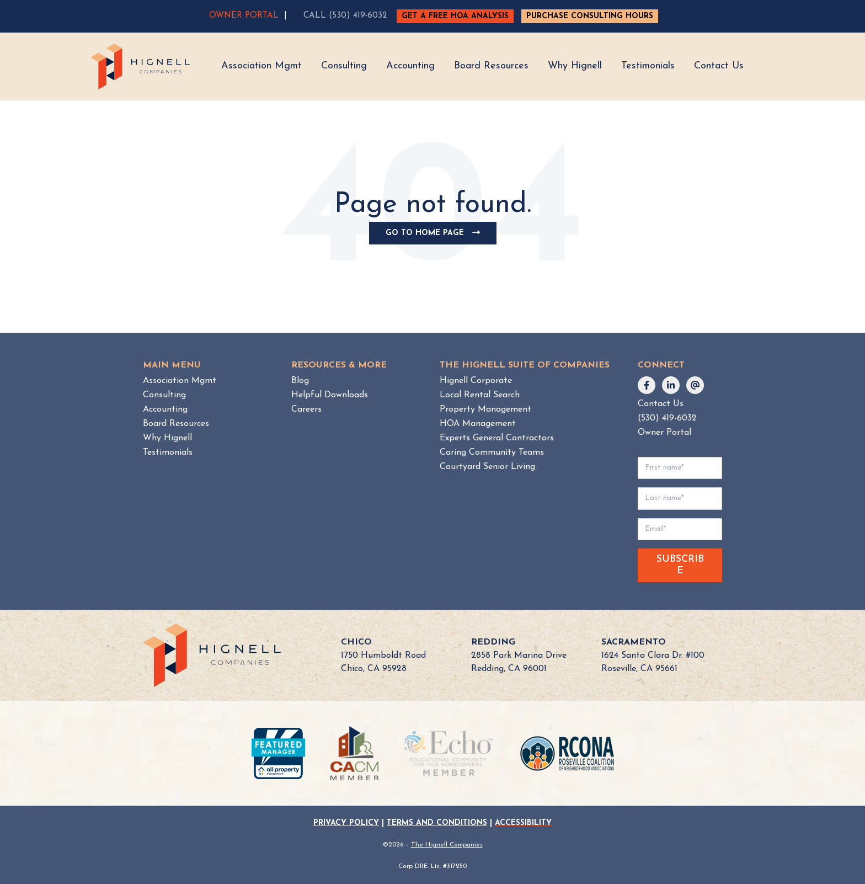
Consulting (344, 66)
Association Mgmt (261, 66)
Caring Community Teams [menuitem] (492, 452)
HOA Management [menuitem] (478, 423)
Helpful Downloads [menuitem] (329, 395)
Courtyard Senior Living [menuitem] (487, 466)
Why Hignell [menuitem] (167, 438)
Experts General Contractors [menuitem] (497, 438)
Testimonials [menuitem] (168, 452)
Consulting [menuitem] (164, 395)
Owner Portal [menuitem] (664, 432)
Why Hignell (575, 66)
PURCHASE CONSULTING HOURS (589, 16)
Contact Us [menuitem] (661, 404)
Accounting (410, 66)
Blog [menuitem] (300, 380)
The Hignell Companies (447, 845)
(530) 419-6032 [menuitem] (667, 418)
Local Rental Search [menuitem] (480, 395)
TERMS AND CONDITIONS (437, 823)
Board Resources (491, 66)
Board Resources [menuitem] (176, 423)
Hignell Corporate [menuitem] (476, 380)
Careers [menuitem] (306, 409)
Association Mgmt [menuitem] (179, 380)
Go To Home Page (437, 235)
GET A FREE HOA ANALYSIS (455, 16)
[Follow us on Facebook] (646, 385)
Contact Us (719, 66)
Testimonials (648, 66)
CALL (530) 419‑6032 (345, 16)
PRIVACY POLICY (346, 823)
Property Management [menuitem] (485, 409)
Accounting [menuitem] (165, 409)
